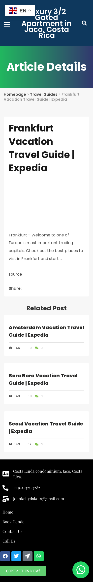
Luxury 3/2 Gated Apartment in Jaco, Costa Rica (46, 23)
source (15, 274)
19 (27, 348)
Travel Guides (44, 94)
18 (27, 396)
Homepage (15, 94)
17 (27, 444)
